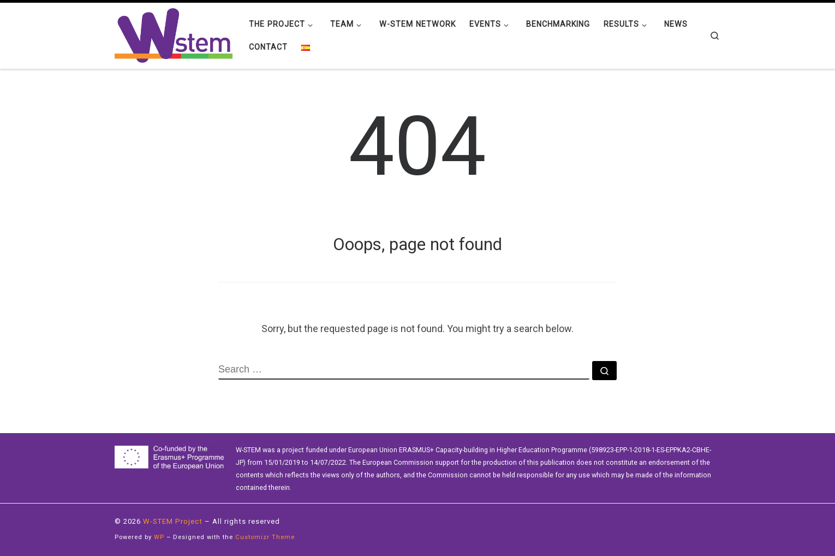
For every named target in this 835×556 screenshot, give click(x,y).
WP (159, 537)
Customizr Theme (265, 537)
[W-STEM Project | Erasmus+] (173, 34)
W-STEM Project (172, 521)
